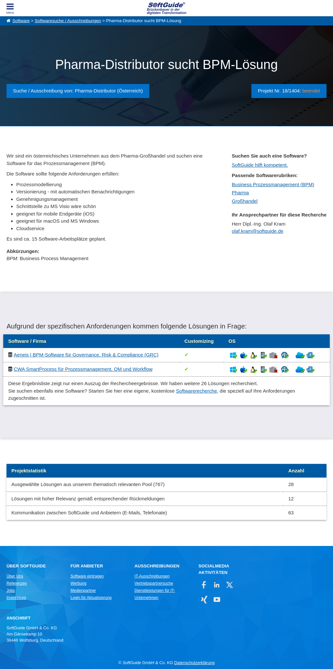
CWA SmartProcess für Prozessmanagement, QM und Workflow (83, 369)
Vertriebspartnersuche (154, 583)
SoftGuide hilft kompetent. (260, 165)
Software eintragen (87, 576)
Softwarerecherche (196, 391)
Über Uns (15, 576)
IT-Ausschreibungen (152, 576)
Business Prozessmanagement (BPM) (273, 184)
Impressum (16, 597)
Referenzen (17, 583)
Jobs (11, 590)
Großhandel (245, 201)
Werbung (79, 583)
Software (21, 20)
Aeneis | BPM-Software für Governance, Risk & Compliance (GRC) (86, 354)
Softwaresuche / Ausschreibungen (68, 20)
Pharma (240, 192)
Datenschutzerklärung (194, 662)
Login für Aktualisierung (91, 597)
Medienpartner (83, 590)
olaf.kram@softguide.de (258, 231)
